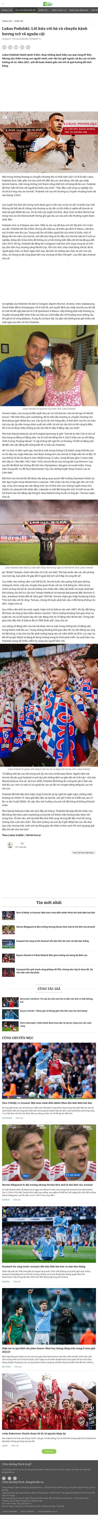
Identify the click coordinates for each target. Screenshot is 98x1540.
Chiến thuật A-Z (58, 10)
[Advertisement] (49, 89)
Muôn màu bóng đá (79, 10)
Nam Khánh (7, 1118)
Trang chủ (7, 10)
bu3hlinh (5, 1199)
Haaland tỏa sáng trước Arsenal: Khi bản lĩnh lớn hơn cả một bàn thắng (52, 941)
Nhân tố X (43, 10)
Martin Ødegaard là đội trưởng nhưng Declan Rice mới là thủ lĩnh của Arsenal (55, 926)
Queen (5, 1445)
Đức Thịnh (6, 1366)
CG (9, 39)
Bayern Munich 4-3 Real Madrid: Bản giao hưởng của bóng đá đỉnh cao (51, 955)
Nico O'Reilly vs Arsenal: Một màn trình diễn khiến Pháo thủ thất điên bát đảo (55, 912)
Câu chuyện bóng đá (25, 10)
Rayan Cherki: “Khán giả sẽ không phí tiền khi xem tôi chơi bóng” (54, 1010)
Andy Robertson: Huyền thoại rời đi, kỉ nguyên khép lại (34, 1433)
